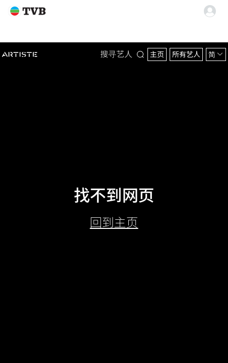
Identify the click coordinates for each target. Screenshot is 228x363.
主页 (157, 54)
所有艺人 (186, 54)
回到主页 (114, 222)
